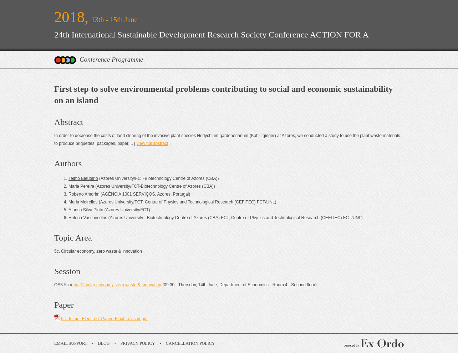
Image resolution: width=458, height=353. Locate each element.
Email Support (70, 343)
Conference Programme (111, 59)
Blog (104, 343)
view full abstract (152, 143)
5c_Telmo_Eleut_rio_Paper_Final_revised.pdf (104, 318)
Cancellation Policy (190, 343)
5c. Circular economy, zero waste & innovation (117, 284)
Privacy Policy (138, 343)
